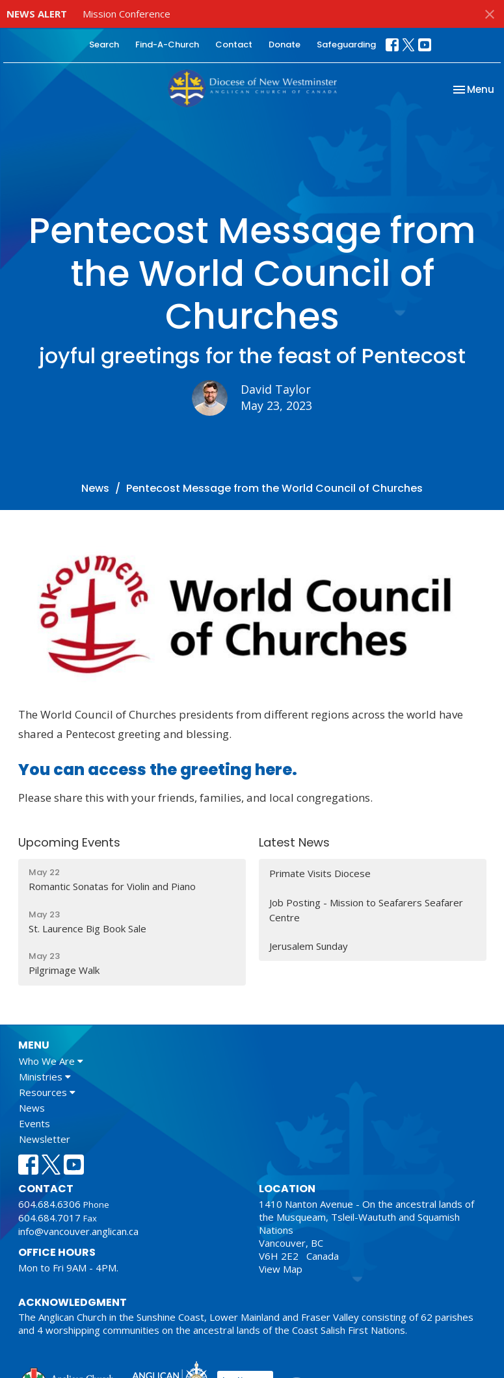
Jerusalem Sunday (308, 945)
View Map (280, 1268)
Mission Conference (126, 13)
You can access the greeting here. (157, 769)
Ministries (45, 1076)
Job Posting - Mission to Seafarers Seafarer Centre (366, 910)
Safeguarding (346, 44)
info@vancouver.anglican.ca (78, 1231)
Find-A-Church (167, 44)
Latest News (294, 842)
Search (104, 44)
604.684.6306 (49, 1203)
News (95, 488)
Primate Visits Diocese (320, 873)
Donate (284, 44)
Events (34, 1123)
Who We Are (51, 1060)
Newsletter (44, 1138)
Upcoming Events (69, 842)
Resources (47, 1092)
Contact (233, 44)
